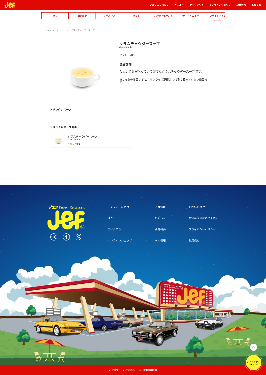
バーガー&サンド (163, 15)
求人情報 (160, 240)
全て (55, 15)
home (48, 30)
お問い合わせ (197, 207)
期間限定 (82, 15)
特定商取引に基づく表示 (203, 218)
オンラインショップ (220, 6)
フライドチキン (218, 15)
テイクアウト (196, 6)
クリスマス (109, 15)
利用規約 (194, 240)
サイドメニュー (190, 15)
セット (136, 15)
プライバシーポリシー (202, 229)
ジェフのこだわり (159, 6)
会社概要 (160, 229)
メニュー (179, 6)
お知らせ (256, 6)
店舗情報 (241, 6)
